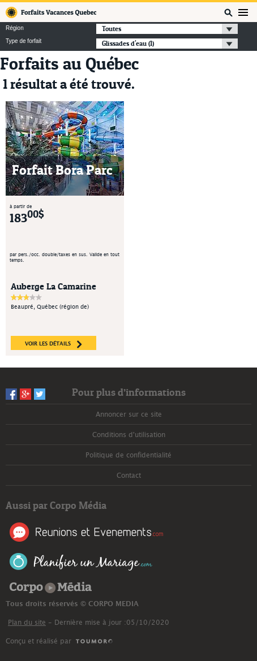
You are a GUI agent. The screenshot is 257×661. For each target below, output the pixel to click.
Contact (129, 475)
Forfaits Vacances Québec (51, 12)
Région (15, 28)
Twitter (39, 394)
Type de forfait (23, 41)
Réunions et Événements (86, 532)
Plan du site (27, 622)
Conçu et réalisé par (38, 641)
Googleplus (25, 394)
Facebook (11, 394)
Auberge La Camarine (53, 286)
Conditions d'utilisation (128, 434)
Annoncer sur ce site (129, 414)
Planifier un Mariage (81, 562)
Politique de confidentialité (128, 455)
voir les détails (53, 344)
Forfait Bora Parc (62, 170)
